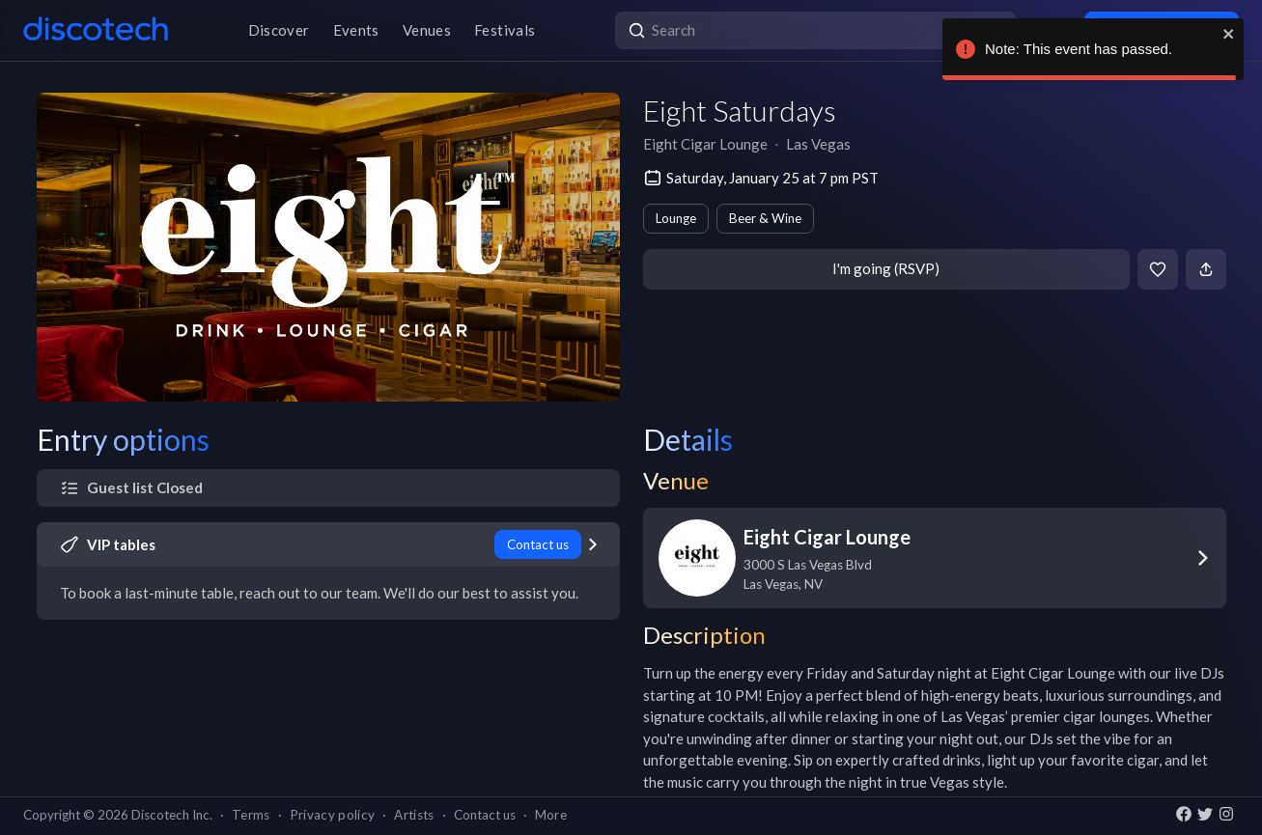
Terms (251, 814)
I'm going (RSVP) (885, 268)
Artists (414, 814)
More (551, 814)
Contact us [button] (485, 814)
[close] (1229, 34)
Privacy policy (333, 814)
